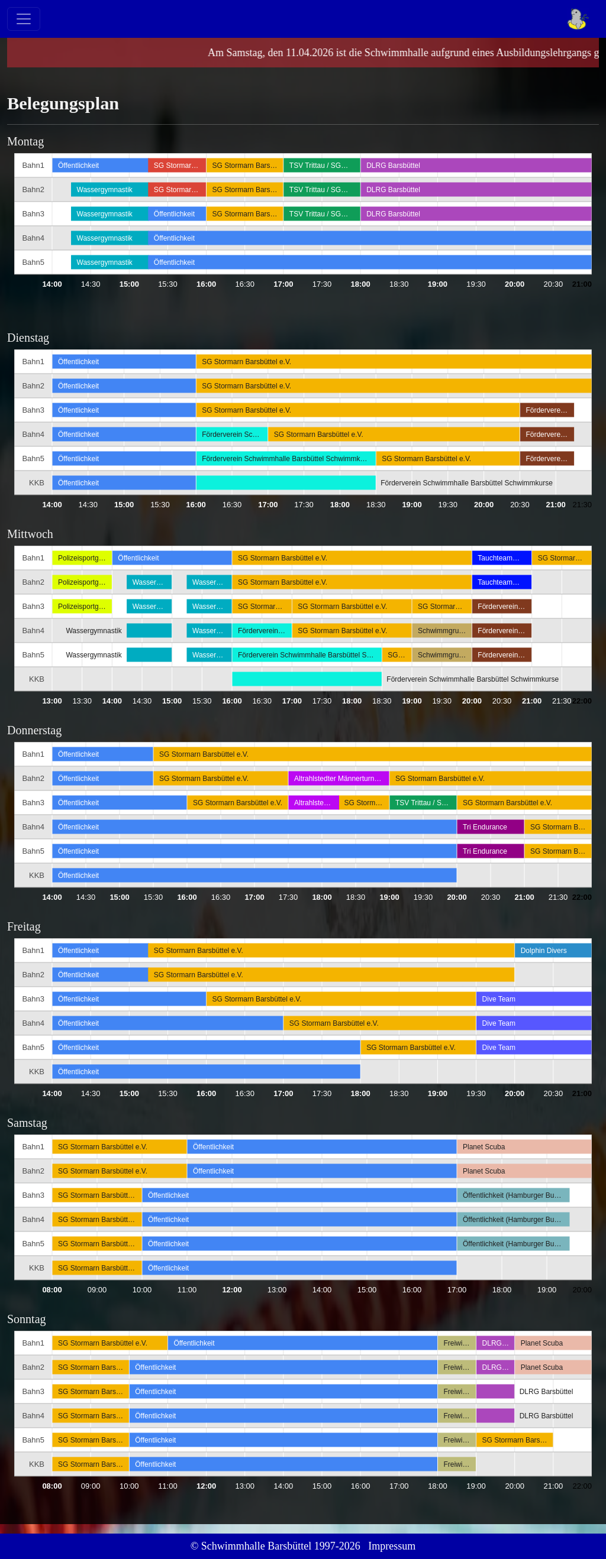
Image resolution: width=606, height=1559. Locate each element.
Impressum (391, 1546)
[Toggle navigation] (23, 19)
